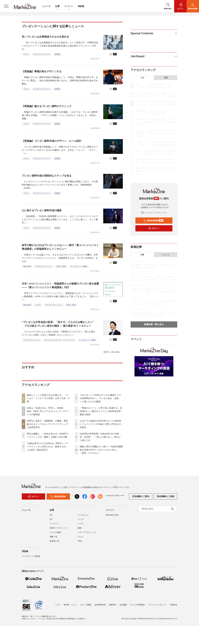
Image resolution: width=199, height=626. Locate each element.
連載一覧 (53, 537)
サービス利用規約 (137, 605)
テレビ (80, 537)
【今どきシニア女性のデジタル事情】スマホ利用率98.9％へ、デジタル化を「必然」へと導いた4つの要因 (100, 398)
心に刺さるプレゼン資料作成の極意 (42, 210)
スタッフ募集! (85, 605)
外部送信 (173, 605)
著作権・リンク (70, 605)
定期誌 (57, 54)
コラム (26, 54)
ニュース (46, 6)
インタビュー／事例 (78, 266)
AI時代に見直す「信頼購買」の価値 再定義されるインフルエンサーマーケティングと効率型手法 (47, 424)
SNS (80, 541)
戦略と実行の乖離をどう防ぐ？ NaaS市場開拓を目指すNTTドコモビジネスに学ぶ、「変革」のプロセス (101, 449)
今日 (142, 78)
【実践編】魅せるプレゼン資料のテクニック (47, 106)
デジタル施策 (55, 532)
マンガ (80, 519)
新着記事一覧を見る (154, 324)
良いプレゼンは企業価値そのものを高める (45, 36)
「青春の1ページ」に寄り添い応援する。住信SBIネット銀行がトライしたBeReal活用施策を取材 (101, 411)
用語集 (81, 6)
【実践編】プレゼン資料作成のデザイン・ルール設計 (51, 141)
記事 (57, 6)
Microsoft (27, 266)
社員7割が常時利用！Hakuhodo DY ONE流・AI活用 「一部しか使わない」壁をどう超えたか (100, 436)
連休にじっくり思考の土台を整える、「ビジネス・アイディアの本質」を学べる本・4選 (48, 398)
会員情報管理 (100, 605)
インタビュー (83, 515)
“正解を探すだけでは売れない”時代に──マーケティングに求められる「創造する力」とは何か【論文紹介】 (47, 446)
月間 (165, 78)
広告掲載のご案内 (140, 496)
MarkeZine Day (112, 515)
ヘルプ (57, 605)
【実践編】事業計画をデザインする (42, 71)
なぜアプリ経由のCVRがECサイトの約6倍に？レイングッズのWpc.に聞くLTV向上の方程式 (100, 424)
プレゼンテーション (41, 54)
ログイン (153, 228)
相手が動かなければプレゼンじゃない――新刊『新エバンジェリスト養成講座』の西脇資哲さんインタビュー (60, 247)
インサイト (54, 524)
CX (51, 519)
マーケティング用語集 (31, 556)
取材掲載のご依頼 (165, 496)
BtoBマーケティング (58, 528)
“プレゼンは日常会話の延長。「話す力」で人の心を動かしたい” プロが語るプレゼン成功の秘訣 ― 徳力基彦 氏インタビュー (58, 324)
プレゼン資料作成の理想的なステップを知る (47, 175)
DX (51, 515)
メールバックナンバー (154, 212)
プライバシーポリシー (157, 605)
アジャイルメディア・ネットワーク (59, 340)
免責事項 (112, 605)
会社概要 (123, 605)
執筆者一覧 (54, 541)
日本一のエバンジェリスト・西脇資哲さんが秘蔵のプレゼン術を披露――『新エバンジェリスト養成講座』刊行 (60, 285)
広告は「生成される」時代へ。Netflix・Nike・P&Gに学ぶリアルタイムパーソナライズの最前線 (47, 411)
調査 (79, 528)
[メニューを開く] (6, 6)
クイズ (80, 524)
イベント (68, 6)
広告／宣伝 (61, 266)
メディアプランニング (87, 532)
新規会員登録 (153, 220)
